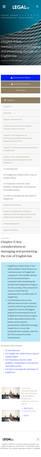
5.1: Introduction (10, 169)
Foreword (5, 15)
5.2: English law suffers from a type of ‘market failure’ (20, 176)
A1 (37, 15)
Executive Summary (20, 84)
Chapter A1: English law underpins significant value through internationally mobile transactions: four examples (19, 214)
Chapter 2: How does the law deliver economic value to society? (17, 127)
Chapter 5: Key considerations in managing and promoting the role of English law (17, 160)
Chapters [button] (9, 100)
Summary (14, 15)
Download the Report (20, 78)
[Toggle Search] (37, 7)
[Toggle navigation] (38, 439)
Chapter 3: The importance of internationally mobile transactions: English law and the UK (17, 138)
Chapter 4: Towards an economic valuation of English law (20, 149)
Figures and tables (26, 18)
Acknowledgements (9, 18)
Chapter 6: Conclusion (12, 205)
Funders (20, 90)
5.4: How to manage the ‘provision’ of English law (19, 197)
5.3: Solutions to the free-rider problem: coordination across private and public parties (19, 187)
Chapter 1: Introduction (12, 120)
